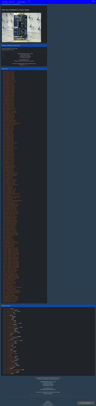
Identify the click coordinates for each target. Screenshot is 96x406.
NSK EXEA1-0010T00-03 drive (9, 166)
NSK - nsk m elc (7, 308)
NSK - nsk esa (7, 335)
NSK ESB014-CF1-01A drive (9, 159)
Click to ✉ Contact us (21, 1)
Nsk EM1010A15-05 (7, 237)
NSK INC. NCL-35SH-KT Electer (9, 255)
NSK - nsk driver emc (8, 348)
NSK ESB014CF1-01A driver (9, 77)
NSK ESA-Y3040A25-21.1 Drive (9, 188)
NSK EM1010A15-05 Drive (8, 238)
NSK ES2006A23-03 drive (8, 141)
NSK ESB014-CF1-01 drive (8, 98)
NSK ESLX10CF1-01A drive (8, 92)
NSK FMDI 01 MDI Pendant (8, 280)
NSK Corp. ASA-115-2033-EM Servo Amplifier (12, 200)
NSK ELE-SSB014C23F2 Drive (9, 301)
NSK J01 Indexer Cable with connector (11, 204)
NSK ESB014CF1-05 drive (8, 162)
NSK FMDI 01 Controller (8, 284)
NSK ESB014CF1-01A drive (8, 71)
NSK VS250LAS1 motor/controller (10, 112)
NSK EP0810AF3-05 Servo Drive (9, 197)
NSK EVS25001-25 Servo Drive (9, 283)
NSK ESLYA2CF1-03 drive (8, 113)
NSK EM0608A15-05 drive (8, 134)
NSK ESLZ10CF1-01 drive (8, 73)
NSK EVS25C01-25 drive (8, 130)
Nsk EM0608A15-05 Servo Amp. (9, 288)
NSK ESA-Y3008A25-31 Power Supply (11, 251)
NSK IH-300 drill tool (7, 195)
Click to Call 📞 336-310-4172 (8, 1)
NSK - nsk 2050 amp (8, 361)
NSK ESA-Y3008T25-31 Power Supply (11, 262)
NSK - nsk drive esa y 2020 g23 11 (10, 332)
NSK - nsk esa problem (8, 351)
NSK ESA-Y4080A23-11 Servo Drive (10, 247)
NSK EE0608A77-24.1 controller (9, 111)
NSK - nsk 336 (7, 339)
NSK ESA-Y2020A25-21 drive (9, 191)
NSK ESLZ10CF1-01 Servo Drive (10, 174)
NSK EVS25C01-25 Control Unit (9, 282)
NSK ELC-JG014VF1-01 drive (9, 121)
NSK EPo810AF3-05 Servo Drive (9, 218)
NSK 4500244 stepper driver (9, 115)
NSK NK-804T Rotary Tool (8, 293)
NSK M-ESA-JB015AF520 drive (9, 120)
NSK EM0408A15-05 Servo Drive (10, 180)
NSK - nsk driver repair (8, 324)
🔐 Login (93, 1)
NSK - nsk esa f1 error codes (9, 353)
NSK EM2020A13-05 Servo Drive (10, 217)
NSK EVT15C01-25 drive (8, 83)
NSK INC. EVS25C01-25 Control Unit (10, 267)
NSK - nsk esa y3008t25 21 (9, 356)
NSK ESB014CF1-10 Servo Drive (10, 175)
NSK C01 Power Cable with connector (10, 205)
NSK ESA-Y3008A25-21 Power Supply (11, 253)
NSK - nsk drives (7, 345)
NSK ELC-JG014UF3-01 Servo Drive (10, 221)
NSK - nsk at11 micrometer (9, 357)
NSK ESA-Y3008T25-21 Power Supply (11, 257)
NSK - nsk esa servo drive (9, 310)
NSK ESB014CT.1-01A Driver (9, 82)
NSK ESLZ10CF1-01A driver (9, 75)
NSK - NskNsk (6, 349)
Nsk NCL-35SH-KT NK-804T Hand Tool (11, 292)
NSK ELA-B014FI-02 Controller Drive (10, 184)
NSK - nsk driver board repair (9, 364)
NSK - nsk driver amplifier (9, 343)
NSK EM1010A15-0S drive (8, 171)
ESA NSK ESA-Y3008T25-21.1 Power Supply (12, 287)
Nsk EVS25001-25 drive (8, 132)
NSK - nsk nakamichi (8, 344)
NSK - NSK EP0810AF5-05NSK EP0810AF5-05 (12, 369)
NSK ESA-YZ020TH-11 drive (9, 165)
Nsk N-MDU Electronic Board (9, 272)
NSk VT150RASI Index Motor (9, 203)
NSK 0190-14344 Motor (8, 199)
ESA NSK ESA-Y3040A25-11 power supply (12, 123)
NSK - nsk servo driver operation (10, 365)
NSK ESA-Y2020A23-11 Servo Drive (10, 173)
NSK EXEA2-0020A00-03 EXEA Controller (11, 196)
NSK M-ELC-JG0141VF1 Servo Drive (10, 233)
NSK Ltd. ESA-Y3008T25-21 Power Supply (12, 291)
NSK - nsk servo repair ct (8, 341)
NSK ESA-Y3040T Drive (8, 176)
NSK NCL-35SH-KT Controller (9, 295)
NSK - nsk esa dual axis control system (11, 323)
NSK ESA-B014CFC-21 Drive (9, 182)
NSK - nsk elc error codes (9, 329)
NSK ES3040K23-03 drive (8, 109)
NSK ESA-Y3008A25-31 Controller (10, 259)
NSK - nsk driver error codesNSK (10, 325)
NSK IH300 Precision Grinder (9, 226)
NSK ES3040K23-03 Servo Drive (9, 108)
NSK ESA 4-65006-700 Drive (9, 243)
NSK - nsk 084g (7, 333)
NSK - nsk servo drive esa (9, 328)
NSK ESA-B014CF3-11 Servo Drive (10, 300)
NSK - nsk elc (6, 315)
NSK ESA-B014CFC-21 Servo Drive (10, 299)
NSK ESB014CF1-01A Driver (9, 84)
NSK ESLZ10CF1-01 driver (8, 74)
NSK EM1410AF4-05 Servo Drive (10, 232)
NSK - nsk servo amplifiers (9, 360)
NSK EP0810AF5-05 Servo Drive (9, 222)
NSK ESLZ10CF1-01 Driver (8, 90)
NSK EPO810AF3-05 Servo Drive (10, 220)
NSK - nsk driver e (7, 319)
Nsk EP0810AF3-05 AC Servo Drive (10, 216)
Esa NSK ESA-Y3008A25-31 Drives (10, 274)
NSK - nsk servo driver (8, 312)
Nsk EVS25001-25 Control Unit (9, 279)
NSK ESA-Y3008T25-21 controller (10, 124)
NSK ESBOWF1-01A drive (8, 119)
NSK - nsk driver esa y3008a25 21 (10, 336)
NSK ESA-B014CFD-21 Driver (9, 183)
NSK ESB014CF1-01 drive (8, 94)
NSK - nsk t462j (7, 373)
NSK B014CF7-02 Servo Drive (9, 225)
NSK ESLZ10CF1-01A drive (8, 95)
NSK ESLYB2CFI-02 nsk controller (10, 142)
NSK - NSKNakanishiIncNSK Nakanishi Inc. (12, 327)
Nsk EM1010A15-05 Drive (8, 236)
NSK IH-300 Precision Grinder (9, 215)
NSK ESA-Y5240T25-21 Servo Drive (10, 211)
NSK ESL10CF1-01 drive (8, 163)
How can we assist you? (86, 402)
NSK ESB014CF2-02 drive (8, 96)
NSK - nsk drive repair (8, 337)
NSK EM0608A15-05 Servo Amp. (9, 286)
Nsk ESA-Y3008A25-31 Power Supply (10, 258)
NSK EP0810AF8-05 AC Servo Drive (10, 212)
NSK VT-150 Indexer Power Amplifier (10, 234)
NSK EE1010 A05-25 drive (8, 136)
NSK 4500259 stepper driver (9, 116)
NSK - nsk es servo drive (8, 320)
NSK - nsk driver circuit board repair (10, 311)
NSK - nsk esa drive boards (9, 331)
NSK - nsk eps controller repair (9, 372)
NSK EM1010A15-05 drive (8, 144)
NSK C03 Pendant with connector (10, 207)
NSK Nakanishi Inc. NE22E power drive (11, 193)
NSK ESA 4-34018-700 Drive (9, 245)
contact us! (26, 64)
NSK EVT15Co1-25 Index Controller (10, 201)
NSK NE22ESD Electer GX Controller (10, 296)
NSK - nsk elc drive (7, 316)
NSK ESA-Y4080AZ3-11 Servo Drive (10, 250)
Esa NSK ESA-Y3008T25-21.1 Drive (10, 275)
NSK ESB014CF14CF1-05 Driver (9, 80)
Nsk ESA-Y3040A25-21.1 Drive (9, 190)
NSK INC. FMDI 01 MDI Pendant (9, 268)
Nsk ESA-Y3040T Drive (8, 186)
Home (29, 1)
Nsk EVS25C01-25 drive (8, 133)
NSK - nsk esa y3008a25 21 (9, 352)
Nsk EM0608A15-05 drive (8, 137)
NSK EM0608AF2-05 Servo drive (9, 241)
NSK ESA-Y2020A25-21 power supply (10, 242)
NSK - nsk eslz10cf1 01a (8, 347)
